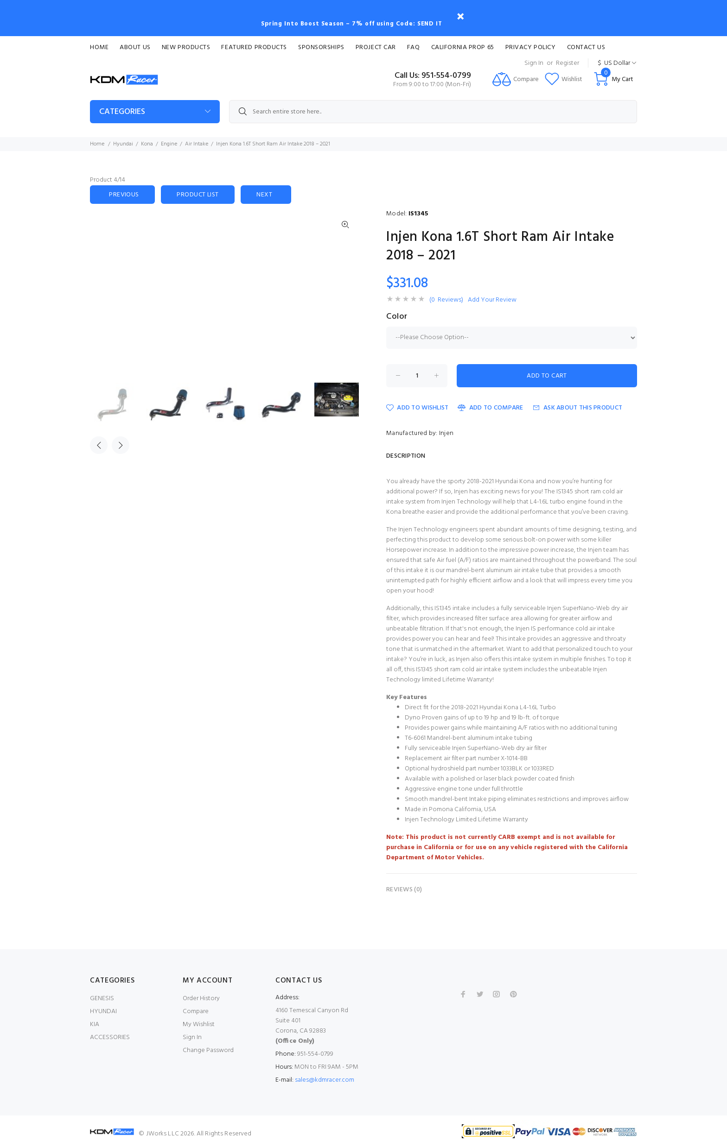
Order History (201, 998)
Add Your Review (492, 300)
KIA (94, 1024)
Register (567, 63)
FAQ (413, 47)
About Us (135, 47)
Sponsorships (321, 47)
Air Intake (196, 144)
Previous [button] (99, 445)
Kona (147, 144)
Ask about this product (577, 408)
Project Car (376, 47)
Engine (169, 144)
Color (397, 317)
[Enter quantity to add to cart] (416, 375)
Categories (122, 112)
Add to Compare (490, 408)
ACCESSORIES (110, 1037)
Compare (196, 1011)
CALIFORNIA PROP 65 (462, 47)
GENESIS (102, 998)
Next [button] (120, 445)
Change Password (208, 1050)
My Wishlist (199, 1024)
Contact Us (586, 47)
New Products (186, 47)
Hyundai (123, 144)
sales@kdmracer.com (324, 1080)
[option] (118, 405)
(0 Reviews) (446, 300)
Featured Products (254, 47)
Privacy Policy (530, 47)
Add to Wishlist (417, 408)
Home (99, 47)
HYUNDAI (103, 1011)
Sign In (533, 63)
